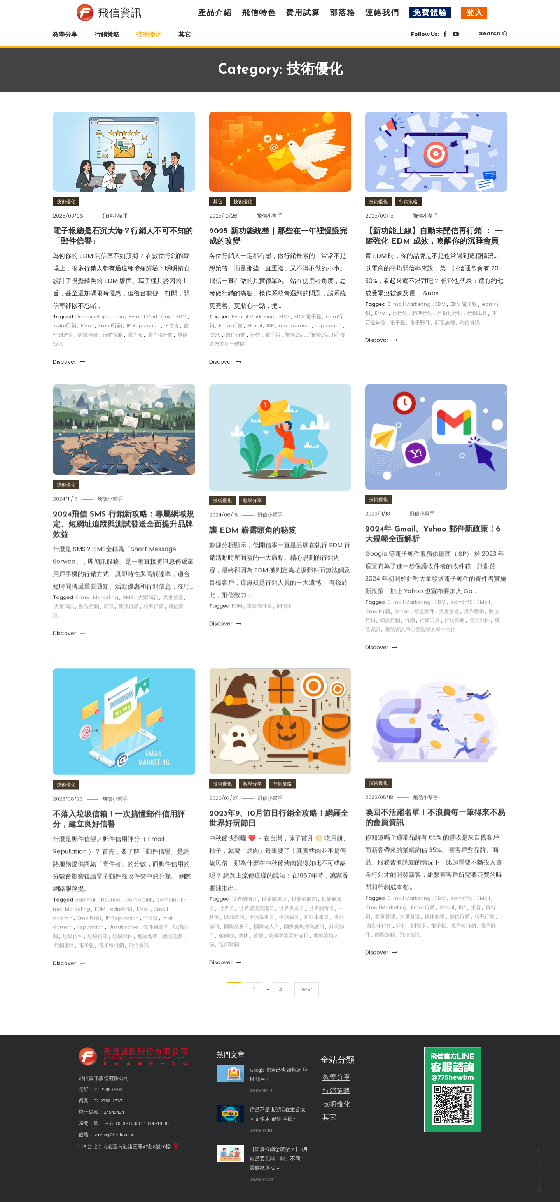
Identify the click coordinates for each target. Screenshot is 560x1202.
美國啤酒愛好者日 (288, 951)
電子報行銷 (160, 335)
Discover (69, 362)
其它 (184, 34)
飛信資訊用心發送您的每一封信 (420, 645)
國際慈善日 (236, 942)
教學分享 (64, 34)
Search (493, 33)
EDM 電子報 (307, 316)
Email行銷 (110, 325)
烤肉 (244, 951)
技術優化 (148, 34)
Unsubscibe (123, 942)
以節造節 (234, 933)
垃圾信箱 (98, 951)
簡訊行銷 (129, 622)
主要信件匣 (259, 621)
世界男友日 (291, 923)
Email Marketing (386, 923)
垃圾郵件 (424, 626)
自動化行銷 (449, 313)
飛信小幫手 (115, 215)
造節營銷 (229, 960)
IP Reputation (143, 325)
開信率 (284, 621)
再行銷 (400, 313)
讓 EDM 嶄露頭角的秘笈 (252, 546)
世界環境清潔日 (256, 923)
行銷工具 (477, 313)
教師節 (226, 951)
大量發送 (173, 612)
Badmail (85, 915)
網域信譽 (88, 335)
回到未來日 (316, 933)
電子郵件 (420, 322)
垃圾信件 (73, 951)
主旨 (476, 923)
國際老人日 (266, 942)
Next (307, 989)
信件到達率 (155, 942)
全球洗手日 (261, 933)
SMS (215, 335)
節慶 (259, 951)
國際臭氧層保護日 (304, 942)
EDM (181, 316)
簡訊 (109, 622)
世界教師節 (304, 914)
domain (166, 915)
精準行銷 (422, 313)
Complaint (138, 915)
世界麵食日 (321, 923)
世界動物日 (244, 914)
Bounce (111, 915)
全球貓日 (289, 933)
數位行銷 (236, 335)
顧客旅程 (445, 322)
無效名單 (147, 951)
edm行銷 (65, 325)
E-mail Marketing (150, 316)
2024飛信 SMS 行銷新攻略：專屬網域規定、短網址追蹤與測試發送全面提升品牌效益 (123, 540)
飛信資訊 (295, 335)
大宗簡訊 (148, 612)
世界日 (226, 923)
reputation (328, 325)
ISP (270, 325)
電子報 (135, 335)
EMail (87, 325)
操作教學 (474, 626)
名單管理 (385, 932)
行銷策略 (106, 34)
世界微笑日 (274, 914)
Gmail (254, 325)
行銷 (255, 335)
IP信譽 (171, 325)
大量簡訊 (64, 622)
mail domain (295, 325)
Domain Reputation (99, 316)
